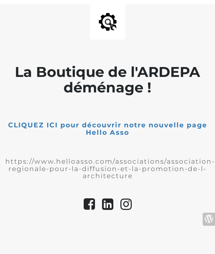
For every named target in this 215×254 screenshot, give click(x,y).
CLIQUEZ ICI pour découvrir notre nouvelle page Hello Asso (107, 129)
